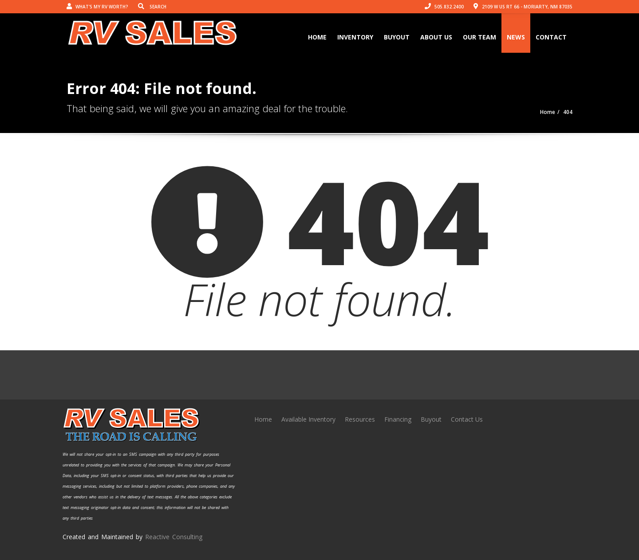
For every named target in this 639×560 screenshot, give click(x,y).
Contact (551, 37)
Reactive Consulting (173, 537)
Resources (360, 419)
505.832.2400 (444, 7)
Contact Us (467, 419)
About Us (436, 37)
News (516, 37)
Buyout (397, 37)
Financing (397, 419)
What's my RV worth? (97, 7)
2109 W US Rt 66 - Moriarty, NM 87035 (522, 7)
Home (317, 37)
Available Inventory (308, 419)
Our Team (479, 37)
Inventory (355, 37)
